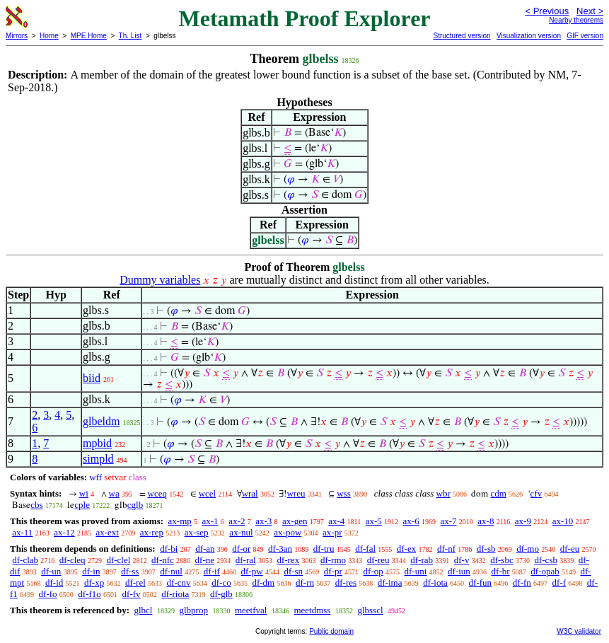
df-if (212, 571)
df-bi (169, 548)
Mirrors (17, 36)
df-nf (446, 548)
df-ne (204, 560)
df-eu (569, 548)
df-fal (365, 548)
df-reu (378, 560)
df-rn (305, 582)
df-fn (522, 582)
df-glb (221, 594)
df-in (91, 571)
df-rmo (333, 560)
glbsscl (370, 610)
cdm (498, 493)
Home (49, 36)
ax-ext (106, 532)
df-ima (390, 582)
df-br (501, 571)
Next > (589, 11)
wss (344, 493)
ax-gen (294, 521)
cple (82, 504)
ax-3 (263, 521)
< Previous (547, 11)
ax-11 (22, 532)
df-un (51, 571)
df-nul (171, 571)
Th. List (130, 36)
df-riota (175, 594)
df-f (559, 582)
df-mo (527, 548)
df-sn (293, 571)
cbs (36, 504)
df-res (345, 582)
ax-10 (563, 521)
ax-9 (523, 521)
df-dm (263, 582)
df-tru (324, 548)
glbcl (143, 610)
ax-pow (287, 532)
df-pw (252, 571)
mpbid (97, 443)
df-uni (416, 571)
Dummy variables (160, 280)
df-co (221, 582)
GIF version (585, 36)
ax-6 (411, 521)
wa (114, 493)
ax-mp (180, 521)
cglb (135, 504)
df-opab (544, 571)
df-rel (135, 582)
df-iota (435, 582)
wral (250, 493)
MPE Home (89, 36)
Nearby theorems (576, 20)
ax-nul (241, 532)
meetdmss (312, 610)
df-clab (25, 560)
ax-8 (485, 521)
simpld (98, 459)
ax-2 (236, 521)
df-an (204, 548)
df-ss (130, 571)
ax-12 (64, 532)
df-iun (459, 571)
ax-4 (336, 521)
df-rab (421, 560)
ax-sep (197, 532)
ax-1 (210, 521)
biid (91, 378)
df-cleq (72, 560)
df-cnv (179, 582)
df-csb (545, 560)
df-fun (480, 582)
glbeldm (101, 421)
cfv (536, 493)
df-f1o (89, 594)
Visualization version (529, 36)
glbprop (193, 610)
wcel (207, 493)
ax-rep (151, 532)
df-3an (280, 548)
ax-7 (448, 521)
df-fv (131, 594)
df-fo (48, 594)
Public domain (331, 631)
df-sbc (502, 560)
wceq (157, 493)
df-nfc (162, 560)
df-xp (94, 582)
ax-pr (332, 532)
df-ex (406, 548)
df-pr (333, 571)
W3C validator (579, 631)
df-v (462, 560)
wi (83, 493)
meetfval (251, 610)
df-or (241, 548)
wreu (295, 493)
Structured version (461, 36)
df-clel (118, 560)
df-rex (288, 560)
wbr (443, 493)
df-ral (246, 560)
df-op (373, 571)
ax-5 (374, 521)
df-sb (486, 548)
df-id (54, 582)
